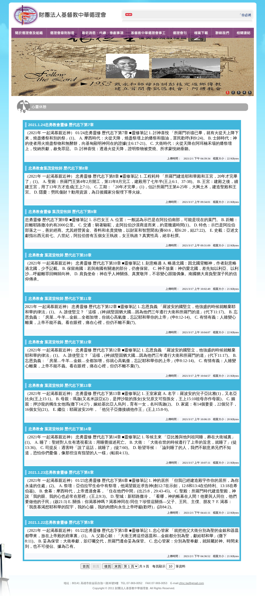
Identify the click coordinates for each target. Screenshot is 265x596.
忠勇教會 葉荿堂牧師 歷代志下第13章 (59, 385)
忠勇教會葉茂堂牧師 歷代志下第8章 (58, 168)
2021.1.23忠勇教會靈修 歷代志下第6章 (61, 472)
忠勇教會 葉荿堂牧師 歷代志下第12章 (59, 342)
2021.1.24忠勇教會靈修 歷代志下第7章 (61, 125)
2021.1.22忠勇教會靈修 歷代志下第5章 (61, 522)
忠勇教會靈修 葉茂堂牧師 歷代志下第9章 (62, 211)
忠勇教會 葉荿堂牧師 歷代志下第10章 (59, 255)
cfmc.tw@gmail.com (191, 583)
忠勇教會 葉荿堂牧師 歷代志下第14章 (59, 429)
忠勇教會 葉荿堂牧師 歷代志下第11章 (59, 298)
